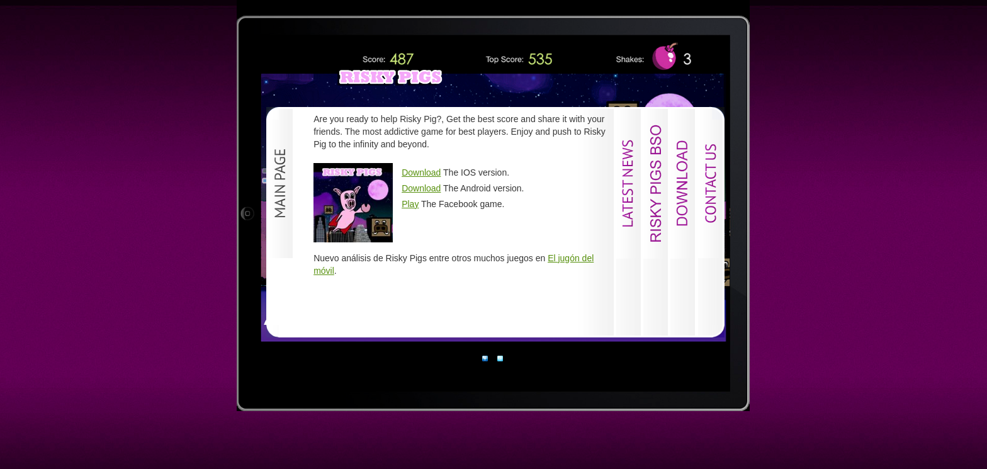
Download (421, 172)
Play (410, 204)
